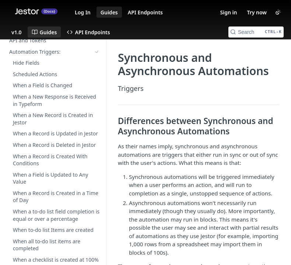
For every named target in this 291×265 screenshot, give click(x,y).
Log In (83, 12)
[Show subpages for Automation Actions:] (97, 51)
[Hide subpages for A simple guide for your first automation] (97, 94)
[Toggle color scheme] (278, 12)
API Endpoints (145, 12)
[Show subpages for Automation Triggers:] (97, 39)
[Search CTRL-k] (256, 32)
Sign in (228, 12)
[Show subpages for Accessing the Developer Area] (97, 83)
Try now (257, 12)
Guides (109, 12)
